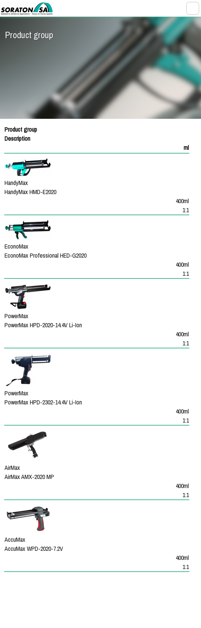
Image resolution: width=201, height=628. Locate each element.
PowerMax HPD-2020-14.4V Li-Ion (43, 325)
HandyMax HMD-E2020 (30, 192)
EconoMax (16, 246)
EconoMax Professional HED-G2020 (46, 255)
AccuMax (15, 539)
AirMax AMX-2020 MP (29, 477)
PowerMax (16, 316)
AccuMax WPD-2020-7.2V (34, 548)
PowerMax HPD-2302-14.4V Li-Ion (43, 402)
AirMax (12, 467)
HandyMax (16, 183)
